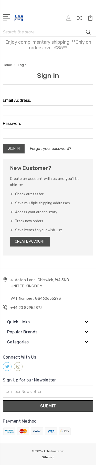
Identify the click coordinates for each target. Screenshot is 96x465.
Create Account (30, 241)
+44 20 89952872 (26, 307)
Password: (13, 123)
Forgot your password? (50, 148)
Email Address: (17, 100)
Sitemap (48, 457)
